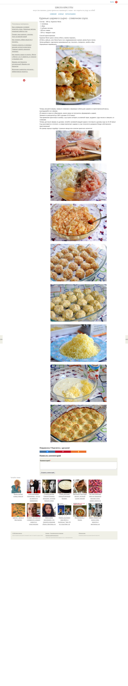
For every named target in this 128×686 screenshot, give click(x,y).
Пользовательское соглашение (56, 533)
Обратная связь (82, 533)
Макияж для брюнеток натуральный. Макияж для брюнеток (21, 64)
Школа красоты (64, 7)
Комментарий (45, 460)
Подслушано (70, 14)
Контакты (47, 533)
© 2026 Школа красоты (17, 533)
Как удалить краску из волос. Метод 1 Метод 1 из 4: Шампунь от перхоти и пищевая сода (24, 57)
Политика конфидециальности (52, 535)
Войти (112, 2)
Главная (53, 14)
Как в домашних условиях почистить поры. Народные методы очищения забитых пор (24, 29)
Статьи (61, 14)
